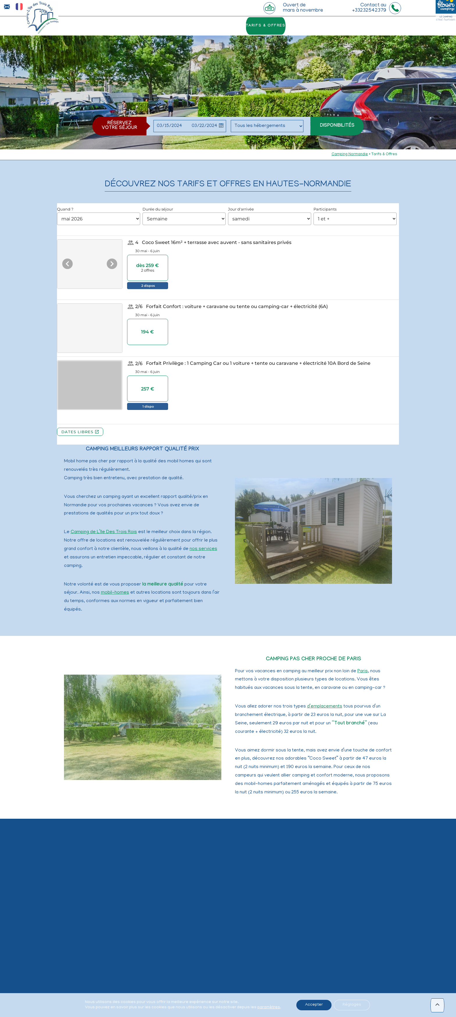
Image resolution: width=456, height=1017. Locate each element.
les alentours (317, 26)
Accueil (85, 26)
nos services (203, 549)
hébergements (230, 26)
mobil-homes (115, 592)
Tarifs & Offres (273, 26)
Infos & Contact (362, 26)
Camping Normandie (350, 154)
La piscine (147, 26)
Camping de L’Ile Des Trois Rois (104, 532)
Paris (362, 671)
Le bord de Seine (186, 26)
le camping (114, 26)
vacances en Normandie (190, 1014)
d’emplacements (324, 706)
